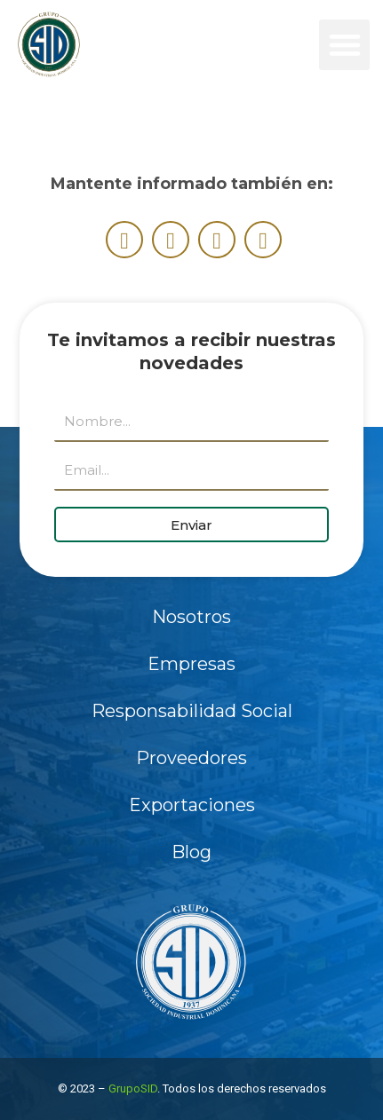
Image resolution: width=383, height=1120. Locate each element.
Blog (191, 852)
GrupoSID (132, 1088)
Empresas (191, 663)
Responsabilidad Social (192, 711)
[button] (344, 45)
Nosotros (191, 616)
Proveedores (191, 758)
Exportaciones (192, 805)
